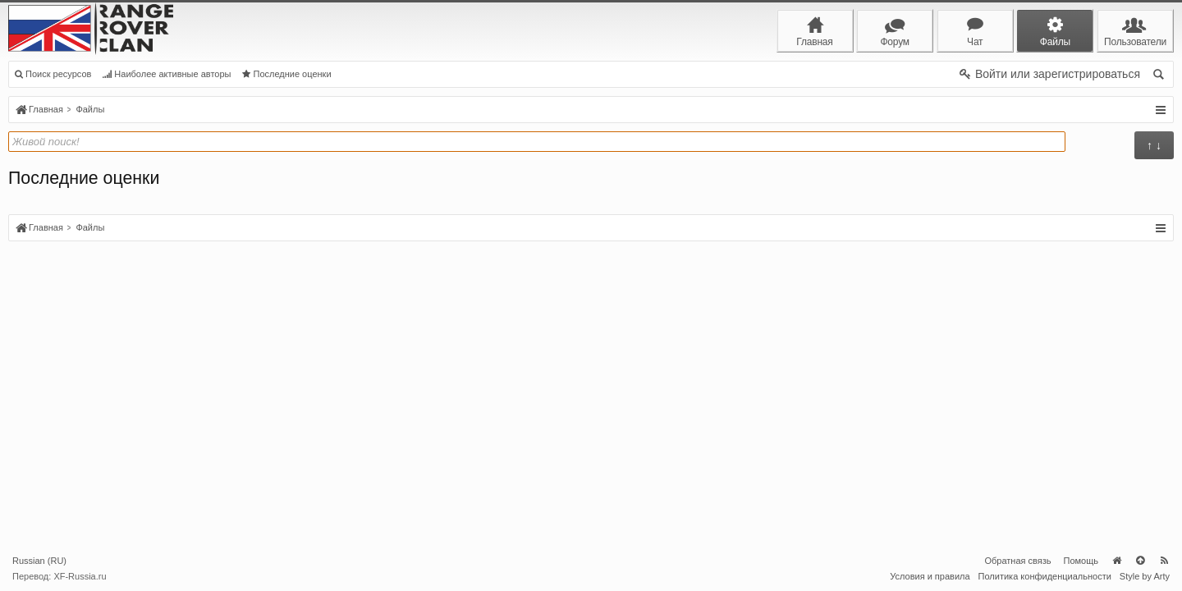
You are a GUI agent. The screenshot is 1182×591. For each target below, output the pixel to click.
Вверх (1140, 560)
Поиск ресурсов (53, 74)
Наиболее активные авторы (167, 74)
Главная (1116, 560)
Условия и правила (929, 576)
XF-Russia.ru (79, 576)
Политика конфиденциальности (1044, 576)
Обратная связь (1017, 561)
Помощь (1081, 561)
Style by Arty (1145, 576)
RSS (1164, 560)
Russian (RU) (39, 561)
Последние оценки (286, 74)
